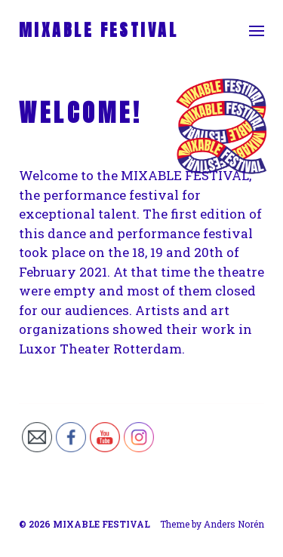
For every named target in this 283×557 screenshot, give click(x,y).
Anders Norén (234, 524)
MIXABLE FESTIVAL (98, 30)
